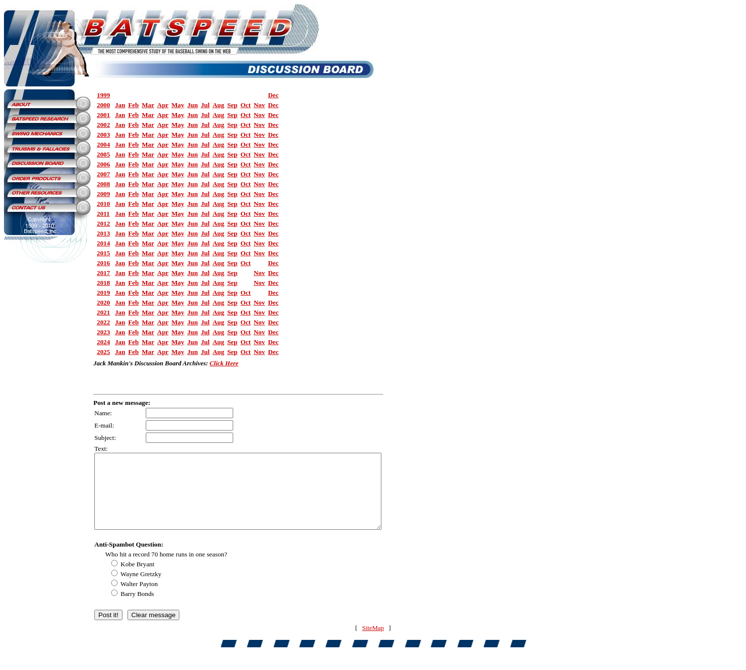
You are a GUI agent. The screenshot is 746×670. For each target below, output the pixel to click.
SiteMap (373, 642)
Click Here (223, 363)
